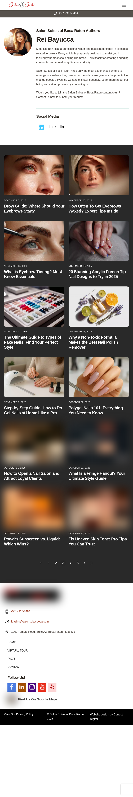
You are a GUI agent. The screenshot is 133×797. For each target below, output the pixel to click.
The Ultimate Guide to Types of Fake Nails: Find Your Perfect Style (32, 342)
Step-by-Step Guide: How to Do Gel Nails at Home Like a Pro (33, 410)
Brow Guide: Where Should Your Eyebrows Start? (34, 208)
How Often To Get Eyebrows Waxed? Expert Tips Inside (95, 208)
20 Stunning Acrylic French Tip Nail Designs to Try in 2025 (97, 274)
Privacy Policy (24, 714)
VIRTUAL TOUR (17, 651)
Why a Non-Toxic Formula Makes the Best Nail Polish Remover (93, 342)
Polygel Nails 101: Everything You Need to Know (96, 410)
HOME (11, 643)
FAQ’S (11, 659)
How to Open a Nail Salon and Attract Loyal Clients (31, 476)
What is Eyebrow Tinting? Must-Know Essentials (33, 274)
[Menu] (124, 5)
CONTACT (14, 667)
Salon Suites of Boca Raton (67, 714)
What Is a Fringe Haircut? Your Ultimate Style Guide (97, 476)
